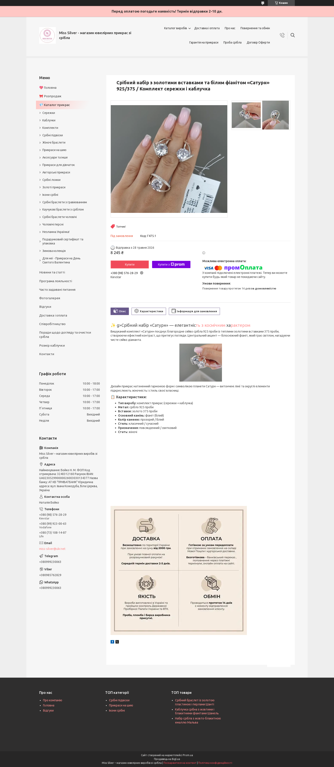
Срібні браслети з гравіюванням (64, 202)
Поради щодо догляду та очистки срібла (65, 334)
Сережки (48, 113)
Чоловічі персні (52, 224)
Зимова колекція (54, 251)
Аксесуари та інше (55, 157)
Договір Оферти (258, 42)
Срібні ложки (51, 180)
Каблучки (48, 120)
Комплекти (50, 127)
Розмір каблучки (52, 345)
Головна (48, 705)
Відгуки (45, 306)
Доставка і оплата (207, 28)
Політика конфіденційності (215, 762)
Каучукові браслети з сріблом (63, 209)
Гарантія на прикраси (203, 42)
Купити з (171, 264)
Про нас (230, 28)
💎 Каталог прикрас (54, 105)
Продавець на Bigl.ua (167, 759)
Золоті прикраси (53, 187)
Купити (130, 264)
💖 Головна (47, 87)
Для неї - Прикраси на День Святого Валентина (61, 260)
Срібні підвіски (52, 135)
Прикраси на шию (54, 150)
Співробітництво (52, 324)
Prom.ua (188, 755)
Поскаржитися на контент (180, 762)
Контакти (46, 354)
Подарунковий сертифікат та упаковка (62, 241)
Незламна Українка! (55, 232)
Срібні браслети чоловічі (59, 217)
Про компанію (52, 700)
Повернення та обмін (255, 28)
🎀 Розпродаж (50, 96)
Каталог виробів (175, 28)
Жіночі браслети (53, 142)
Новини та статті (52, 272)
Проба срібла (232, 42)
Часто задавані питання (57, 289)
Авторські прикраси (56, 172)
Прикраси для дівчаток (58, 165)
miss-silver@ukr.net (52, 549)
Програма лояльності (55, 281)
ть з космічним (210, 325)
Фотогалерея (49, 298)
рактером (240, 325)
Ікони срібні (50, 194)
